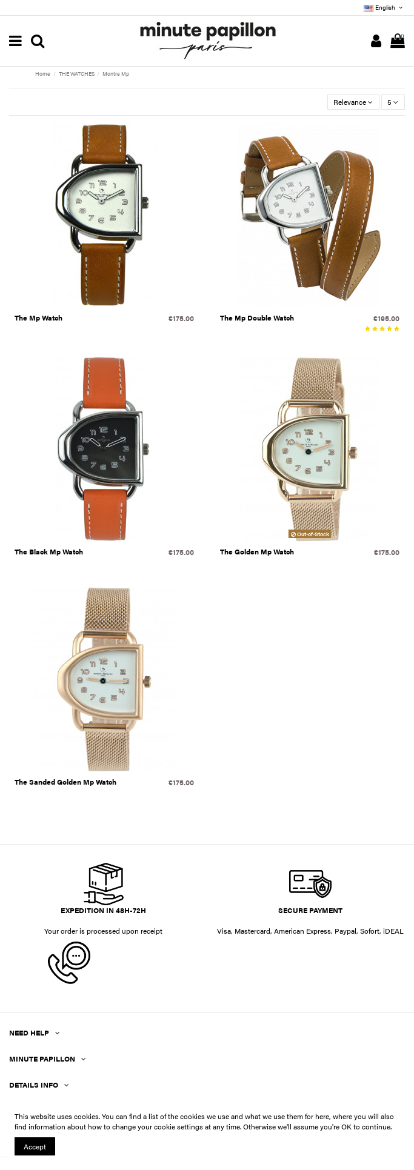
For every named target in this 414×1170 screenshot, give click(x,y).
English (384, 7)
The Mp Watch (38, 317)
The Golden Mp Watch (257, 551)
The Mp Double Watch (257, 317)
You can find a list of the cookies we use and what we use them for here (215, 1116)
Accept (35, 1146)
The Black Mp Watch (49, 551)
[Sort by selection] (353, 102)
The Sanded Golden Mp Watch (65, 781)
